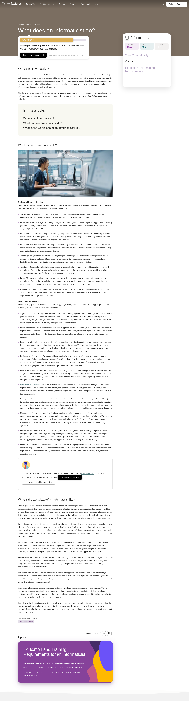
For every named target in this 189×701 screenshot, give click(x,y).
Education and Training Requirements (140, 69)
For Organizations (47, 4)
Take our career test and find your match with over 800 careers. (52, 47)
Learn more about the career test (66, 55)
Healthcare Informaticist (30, 385)
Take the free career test (33, 55)
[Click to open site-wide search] (104, 4)
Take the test (176, 4)
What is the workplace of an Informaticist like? (51, 127)
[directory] (65, 120)
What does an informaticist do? (56, 30)
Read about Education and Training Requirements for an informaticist (53, 674)
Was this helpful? (93, 633)
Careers (62, 4)
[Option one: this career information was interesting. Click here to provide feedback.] (104, 633)
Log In (161, 4)
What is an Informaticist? (38, 118)
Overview (131, 61)
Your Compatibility (136, 55)
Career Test (31, 4)
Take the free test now (70, 477)
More (96, 4)
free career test (87, 473)
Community (86, 4)
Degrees (73, 4)
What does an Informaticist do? (42, 123)
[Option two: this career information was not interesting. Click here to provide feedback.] (109, 633)
